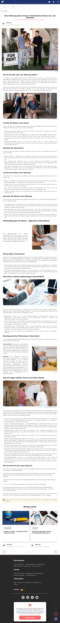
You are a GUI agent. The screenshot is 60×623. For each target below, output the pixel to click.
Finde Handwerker (31, 575)
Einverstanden (30, 617)
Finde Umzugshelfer (19, 575)
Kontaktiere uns (37, 582)
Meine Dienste (41, 564)
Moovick (20, 499)
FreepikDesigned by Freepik (50, 407)
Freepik (56, 71)
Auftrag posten (29, 573)
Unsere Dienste (36, 566)
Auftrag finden (27, 566)
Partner (16, 584)
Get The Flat (6, 484)
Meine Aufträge (18, 566)
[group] (15, 529)
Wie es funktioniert (19, 564)
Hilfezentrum (28, 582)
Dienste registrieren (30, 564)
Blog (15, 582)
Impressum (20, 582)
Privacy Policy (22, 611)
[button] (4, 552)
